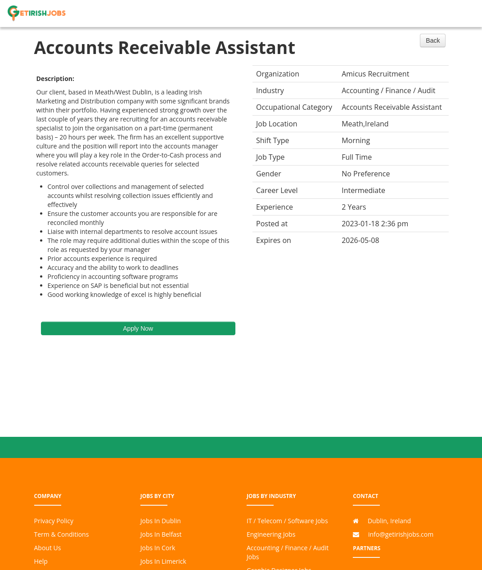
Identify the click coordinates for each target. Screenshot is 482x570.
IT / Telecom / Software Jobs (287, 520)
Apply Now (138, 328)
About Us (47, 547)
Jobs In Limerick (163, 561)
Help (41, 561)
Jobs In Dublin (160, 520)
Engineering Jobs (271, 534)
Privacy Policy (53, 520)
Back (433, 40)
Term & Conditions (61, 534)
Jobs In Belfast (161, 534)
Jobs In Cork (158, 547)
